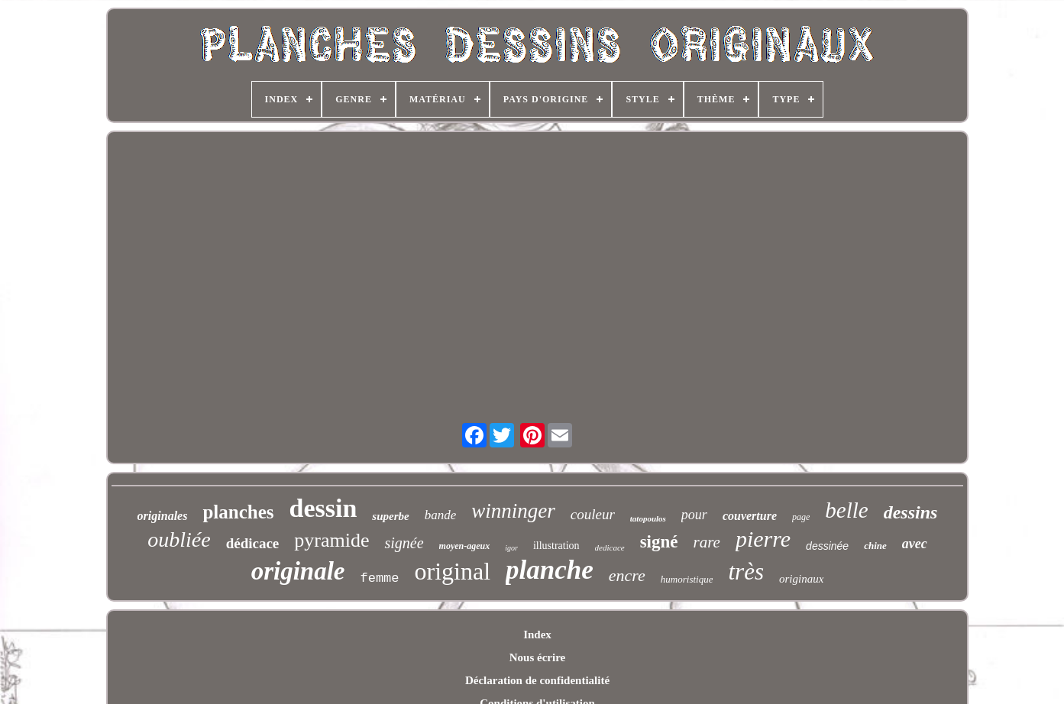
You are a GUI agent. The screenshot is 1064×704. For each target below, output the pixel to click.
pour (694, 514)
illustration (556, 545)
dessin (323, 508)
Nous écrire (537, 657)
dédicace (253, 543)
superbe (390, 516)
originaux (801, 579)
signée (403, 542)
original (453, 571)
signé (659, 541)
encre (627, 575)
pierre (763, 538)
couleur (593, 514)
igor (511, 548)
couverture (750, 515)
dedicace (610, 547)
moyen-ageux (464, 546)
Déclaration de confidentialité (537, 680)
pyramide (331, 540)
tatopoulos (648, 518)
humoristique (687, 579)
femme (380, 578)
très (746, 571)
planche (549, 570)
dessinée (827, 546)
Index (537, 634)
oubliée (178, 539)
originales (162, 515)
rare (707, 542)
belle (846, 510)
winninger (513, 510)
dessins (911, 512)
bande (441, 515)
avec (914, 543)
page (801, 517)
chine (875, 545)
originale (298, 571)
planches (237, 512)
